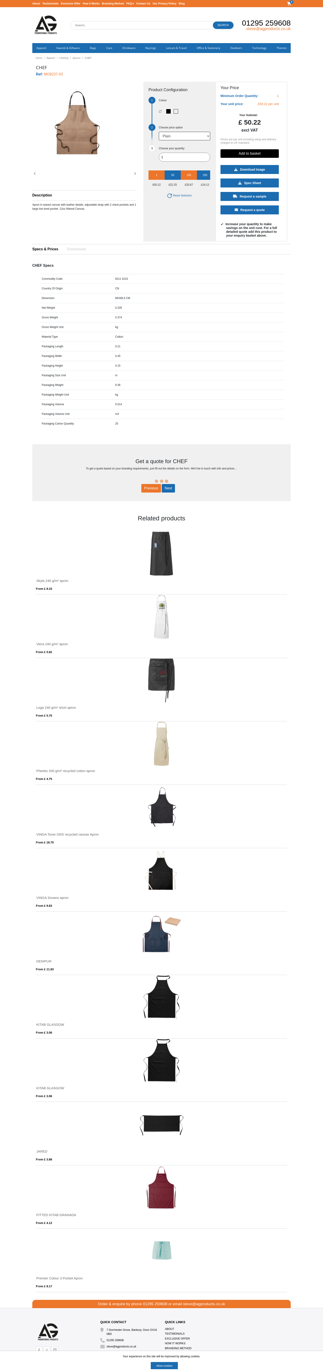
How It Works (91, 3)
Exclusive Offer (70, 3)
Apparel (50, 58)
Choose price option (171, 127)
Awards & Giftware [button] (68, 48)
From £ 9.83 (44, 905)
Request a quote (250, 210)
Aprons (77, 58)
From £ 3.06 (44, 1032)
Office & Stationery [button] (208, 48)
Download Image (249, 169)
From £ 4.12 (44, 1223)
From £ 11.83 (45, 969)
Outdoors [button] (236, 48)
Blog (182, 3)
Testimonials (50, 3)
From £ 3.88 (44, 1159)
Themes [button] (282, 48)
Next (168, 488)
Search (223, 25)
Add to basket (250, 153)
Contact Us (143, 3)
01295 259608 (266, 23)
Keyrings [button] (150, 48)
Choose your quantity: (172, 148)
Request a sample (249, 196)
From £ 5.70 (44, 715)
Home (39, 58)
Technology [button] (259, 48)
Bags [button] (93, 48)
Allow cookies (164, 1365)
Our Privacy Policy (165, 3)
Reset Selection (179, 195)
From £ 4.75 (44, 779)
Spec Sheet (249, 183)
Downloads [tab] (76, 249)
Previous (151, 488)
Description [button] (42, 195)
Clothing (63, 58)
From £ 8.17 (44, 1286)
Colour (163, 100)
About (36, 3)
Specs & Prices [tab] (45, 249)
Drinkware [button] (128, 48)
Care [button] (109, 48)
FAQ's (130, 3)
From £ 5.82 (44, 652)
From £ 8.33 (44, 588)
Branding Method (113, 3)
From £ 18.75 (45, 842)
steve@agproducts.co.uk (268, 28)
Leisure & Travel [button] (176, 48)
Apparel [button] (41, 48)
